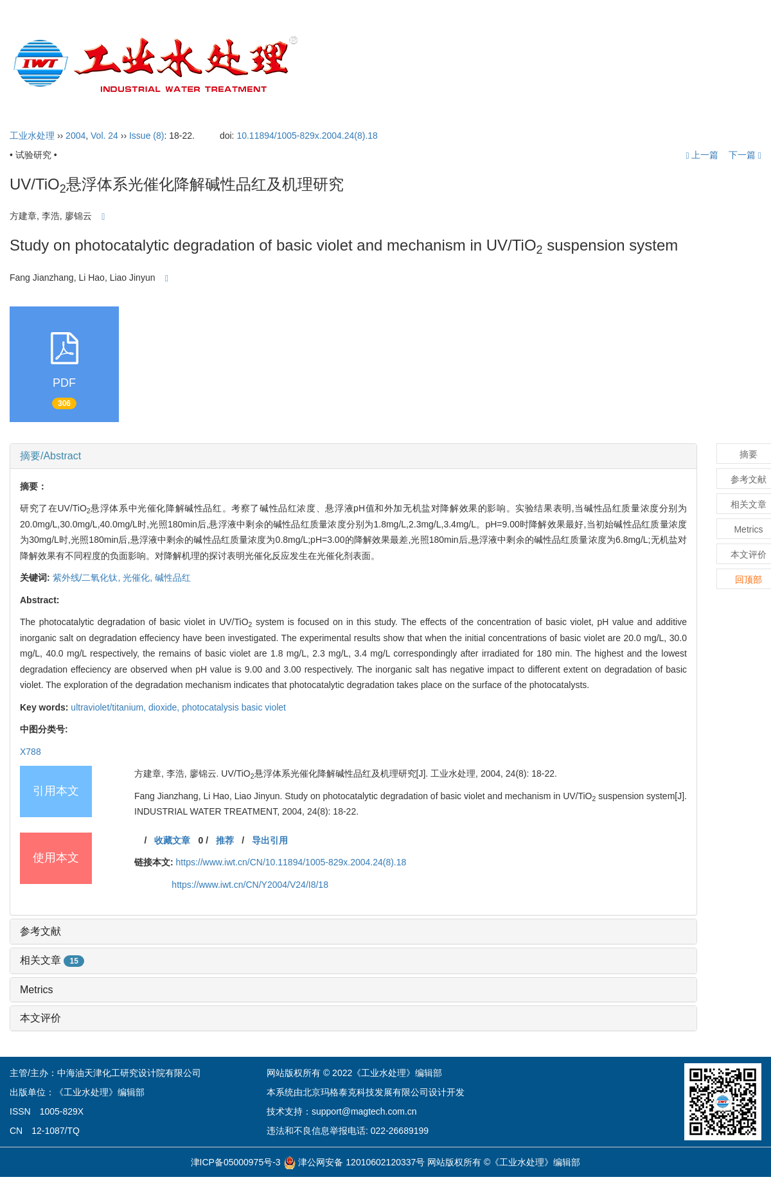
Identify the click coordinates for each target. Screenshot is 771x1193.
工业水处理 (32, 135)
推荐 (225, 840)
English (730, 64)
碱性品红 (173, 577)
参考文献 (40, 931)
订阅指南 (669, 64)
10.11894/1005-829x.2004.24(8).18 (307, 135)
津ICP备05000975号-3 (236, 1162)
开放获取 (605, 64)
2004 (75, 135)
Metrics (36, 989)
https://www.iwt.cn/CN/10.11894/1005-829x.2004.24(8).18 (291, 862)
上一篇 (702, 155)
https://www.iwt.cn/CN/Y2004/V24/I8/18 (250, 884)
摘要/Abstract (50, 455)
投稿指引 (538, 64)
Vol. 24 (104, 135)
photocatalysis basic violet (234, 707)
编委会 (472, 64)
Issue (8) (146, 135)
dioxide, (165, 707)
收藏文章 (172, 840)
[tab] (353, 456)
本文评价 (40, 1017)
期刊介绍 (406, 64)
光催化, (139, 577)
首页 (349, 64)
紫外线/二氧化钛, (88, 577)
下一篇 (745, 155)
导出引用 (270, 840)
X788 (30, 752)
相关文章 (52, 960)
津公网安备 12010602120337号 (354, 1162)
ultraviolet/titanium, (109, 707)
